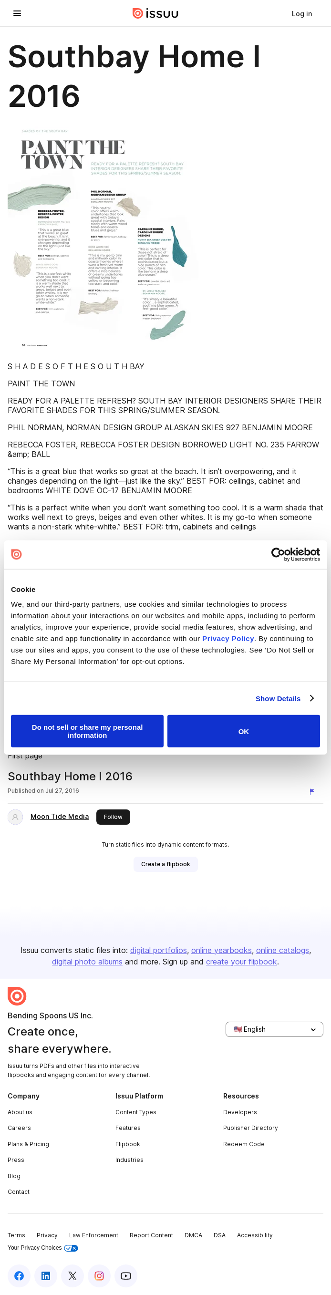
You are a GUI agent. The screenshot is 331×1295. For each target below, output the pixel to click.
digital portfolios (158, 950)
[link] (302, 13)
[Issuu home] (155, 13)
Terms (16, 1235)
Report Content (151, 1235)
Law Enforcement (93, 1235)
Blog (14, 1176)
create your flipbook (241, 961)
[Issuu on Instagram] (99, 1275)
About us (20, 1112)
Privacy (47, 1235)
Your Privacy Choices (43, 1248)
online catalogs (282, 950)
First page (25, 755)
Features (128, 1127)
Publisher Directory (250, 1127)
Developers (240, 1112)
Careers (19, 1127)
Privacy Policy (228, 638)
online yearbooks (221, 950)
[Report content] (313, 792)
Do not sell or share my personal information (87, 731)
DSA (220, 1235)
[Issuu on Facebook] (19, 1275)
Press (16, 1159)
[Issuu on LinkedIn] (45, 1275)
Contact (19, 1191)
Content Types (135, 1112)
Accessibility (255, 1235)
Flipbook (127, 1144)
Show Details (278, 698)
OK (243, 731)
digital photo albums (87, 961)
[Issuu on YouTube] (125, 1275)
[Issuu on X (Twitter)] (72, 1275)
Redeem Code (244, 1144)
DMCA (193, 1235)
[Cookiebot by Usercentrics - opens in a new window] (278, 554)
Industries (129, 1159)
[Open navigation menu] (17, 13)
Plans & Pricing (28, 1144)
